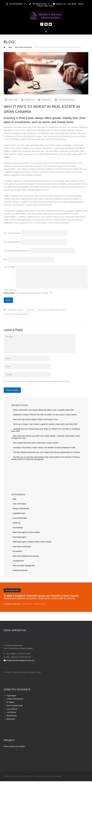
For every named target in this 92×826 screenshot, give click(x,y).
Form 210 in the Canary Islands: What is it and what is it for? (35, 419)
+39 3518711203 (39, 4)
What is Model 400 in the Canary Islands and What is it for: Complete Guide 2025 (43, 410)
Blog (14, 499)
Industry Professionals (21, 509)
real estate (31, 310)
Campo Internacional (15, 699)
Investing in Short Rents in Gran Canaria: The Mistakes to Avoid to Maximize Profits (44, 448)
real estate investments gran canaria (51, 310)
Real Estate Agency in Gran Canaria (26, 532)
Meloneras (11, 719)
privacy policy (9, 293)
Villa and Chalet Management (24, 566)
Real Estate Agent (19, 537)
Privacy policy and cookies (14, 746)
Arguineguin (11, 696)
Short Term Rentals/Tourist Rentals (26, 556)
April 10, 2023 (12, 100)
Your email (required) (36, 242)
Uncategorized (18, 561)
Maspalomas (12, 715)
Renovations (17, 551)
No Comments (46, 100)
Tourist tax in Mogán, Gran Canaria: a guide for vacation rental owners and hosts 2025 (45, 424)
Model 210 (16, 523)
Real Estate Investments (66, 100)
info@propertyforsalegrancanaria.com (19, 660)
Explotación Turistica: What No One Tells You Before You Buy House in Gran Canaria (44, 415)
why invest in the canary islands (16, 314)
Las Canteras (12, 709)
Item (29, 259)
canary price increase (15, 310)
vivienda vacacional (20, 570)
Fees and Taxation (19, 504)
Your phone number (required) (39, 251)
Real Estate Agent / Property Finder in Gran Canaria (32, 542)
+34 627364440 (15, 4)
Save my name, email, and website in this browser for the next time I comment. (38, 381)
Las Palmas (11, 712)
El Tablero (11, 702)
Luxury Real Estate (20, 518)
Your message (46, 267)
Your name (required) (36, 233)
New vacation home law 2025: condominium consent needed (35, 443)
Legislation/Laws (19, 513)
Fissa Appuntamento (12, 590)
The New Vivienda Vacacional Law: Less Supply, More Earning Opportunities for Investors (46, 452)
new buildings (18, 528)
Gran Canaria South (15, 706)
